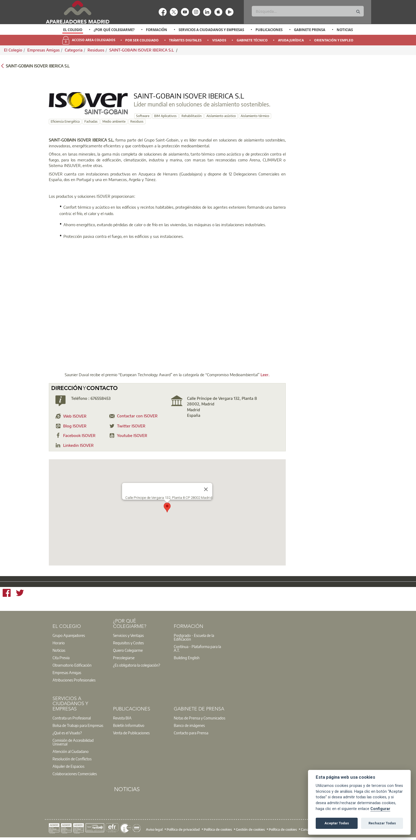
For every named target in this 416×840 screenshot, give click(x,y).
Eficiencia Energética (65, 121)
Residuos (96, 50)
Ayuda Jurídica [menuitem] (291, 40)
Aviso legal (154, 829)
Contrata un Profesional (72, 717)
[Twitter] (20, 593)
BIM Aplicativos (165, 116)
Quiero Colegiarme (128, 650)
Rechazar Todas (382, 823)
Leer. (265, 374)
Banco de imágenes (189, 725)
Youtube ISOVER (132, 435)
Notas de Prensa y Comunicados (199, 717)
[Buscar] (307, 11)
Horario (59, 642)
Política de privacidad (183, 829)
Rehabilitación (191, 116)
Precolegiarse (124, 657)
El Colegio (72, 29)
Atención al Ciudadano (71, 751)
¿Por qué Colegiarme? (114, 29)
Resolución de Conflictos (72, 758)
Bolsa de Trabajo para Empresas (78, 725)
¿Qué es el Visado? (67, 732)
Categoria (74, 50)
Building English (187, 657)
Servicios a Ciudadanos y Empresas (211, 29)
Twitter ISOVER (131, 425)
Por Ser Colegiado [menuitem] (142, 40)
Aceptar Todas (336, 823)
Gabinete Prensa (309, 29)
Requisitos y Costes (128, 642)
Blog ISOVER (74, 425)
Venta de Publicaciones (131, 732)
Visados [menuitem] (219, 40)
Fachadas (91, 121)
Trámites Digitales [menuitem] (185, 40)
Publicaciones (269, 29)
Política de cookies (218, 829)
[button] (167, 507)
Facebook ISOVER (79, 435)
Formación (156, 29)
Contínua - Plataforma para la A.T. (197, 648)
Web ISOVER (74, 416)
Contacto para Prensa (191, 732)
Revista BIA (122, 717)
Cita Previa (61, 657)
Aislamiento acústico (221, 116)
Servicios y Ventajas (128, 635)
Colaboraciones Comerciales (75, 773)
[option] (72, 29)
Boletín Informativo (128, 725)
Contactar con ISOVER (137, 415)
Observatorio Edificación (72, 665)
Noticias (345, 29)
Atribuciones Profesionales (74, 680)
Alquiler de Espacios (68, 766)
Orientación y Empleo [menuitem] (333, 40)
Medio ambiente (113, 121)
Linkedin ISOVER (78, 445)
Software (142, 116)
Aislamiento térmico (255, 116)
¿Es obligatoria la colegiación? (136, 665)
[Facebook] (6, 593)
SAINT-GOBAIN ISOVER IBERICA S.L (142, 50)
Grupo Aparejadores (69, 635)
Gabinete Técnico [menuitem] (252, 40)
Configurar (380, 809)
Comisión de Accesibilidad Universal (73, 742)
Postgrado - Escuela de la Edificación (194, 637)
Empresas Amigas (43, 50)
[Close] (206, 489)
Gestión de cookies (250, 829)
